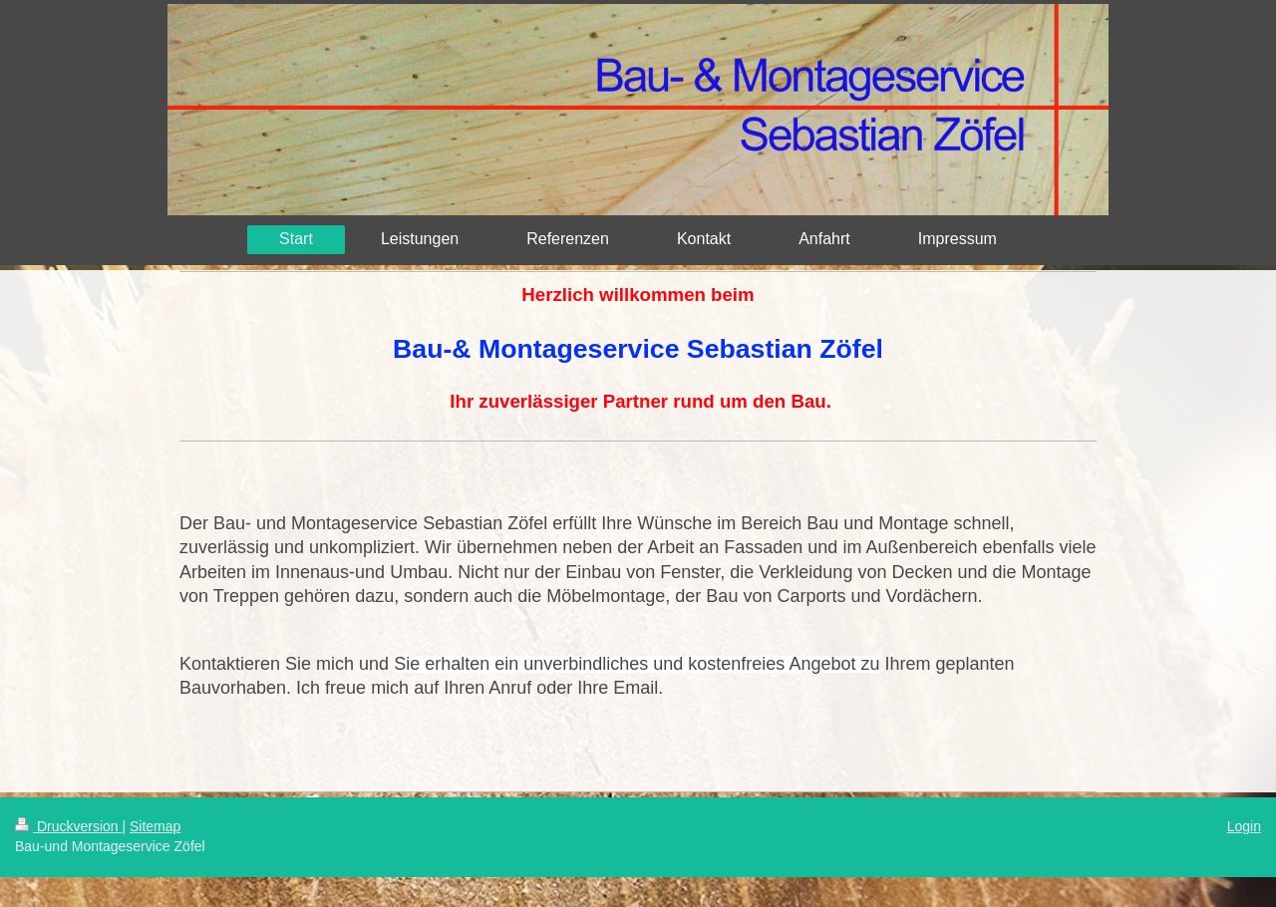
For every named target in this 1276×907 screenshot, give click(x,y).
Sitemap (155, 826)
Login (1244, 826)
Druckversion (68, 826)
